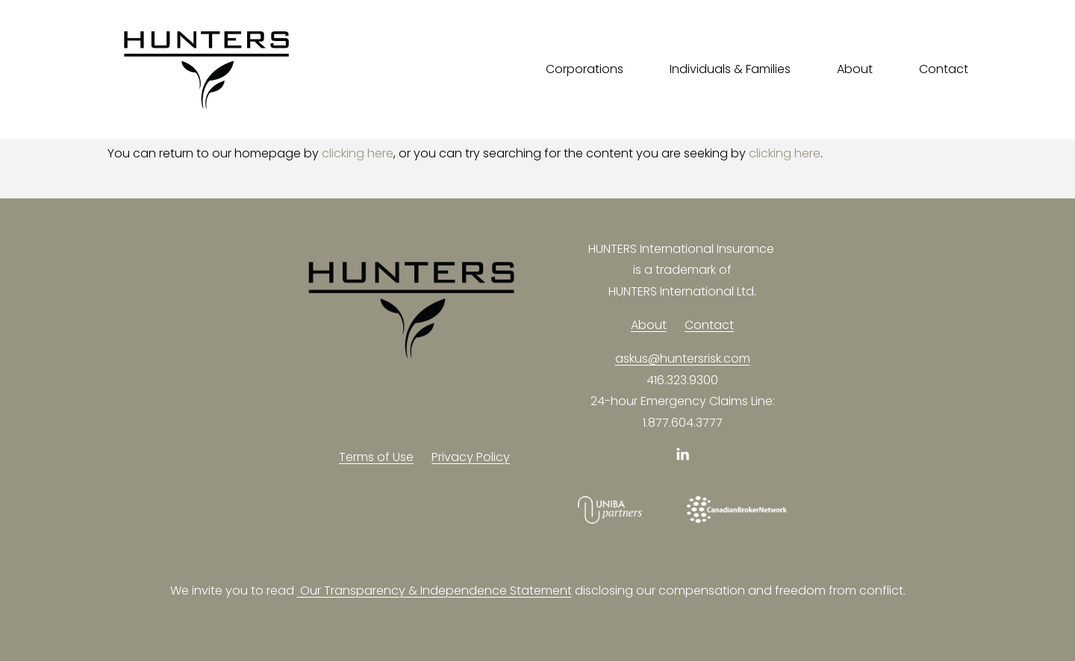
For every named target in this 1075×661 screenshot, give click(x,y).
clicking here (357, 153)
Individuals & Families (730, 69)
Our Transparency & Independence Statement (434, 590)
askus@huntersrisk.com (682, 358)
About (649, 324)
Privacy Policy (470, 457)
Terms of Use (376, 457)
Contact (943, 69)
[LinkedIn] (682, 454)
